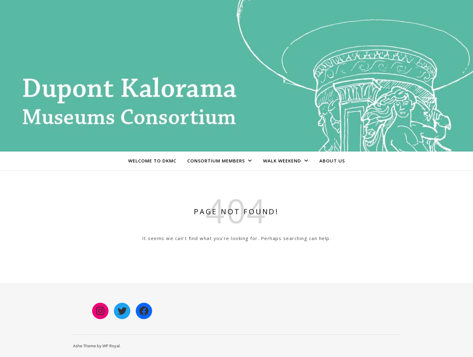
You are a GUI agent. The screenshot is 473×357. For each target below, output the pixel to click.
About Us (332, 161)
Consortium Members (216, 161)
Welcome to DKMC (152, 161)
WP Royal (111, 346)
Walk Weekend (282, 161)
